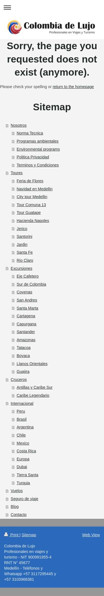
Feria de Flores (30, 181)
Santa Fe (25, 252)
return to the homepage (73, 86)
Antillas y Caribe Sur (35, 387)
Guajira (23, 371)
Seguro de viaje (24, 499)
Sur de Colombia (31, 284)
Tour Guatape (29, 212)
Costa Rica (26, 451)
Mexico (23, 443)
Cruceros (19, 379)
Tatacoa (24, 347)
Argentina (25, 427)
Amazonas (26, 340)
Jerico (22, 228)
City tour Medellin (32, 196)
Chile (21, 435)
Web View (91, 535)
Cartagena (26, 316)
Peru (21, 411)
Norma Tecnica (30, 133)
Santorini (24, 236)
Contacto (19, 514)
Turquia (23, 483)
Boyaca (23, 355)
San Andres (27, 300)
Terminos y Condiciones (38, 165)
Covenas (24, 292)
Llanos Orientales (32, 363)
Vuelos (17, 490)
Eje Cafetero (28, 276)
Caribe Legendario (33, 395)
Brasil (22, 419)
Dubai (22, 467)
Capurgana (26, 324)
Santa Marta (27, 308)
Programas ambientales (38, 141)
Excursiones (21, 268)
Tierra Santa (27, 475)
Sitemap (29, 535)
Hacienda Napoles (33, 220)
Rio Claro (25, 260)
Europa (23, 459)
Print (11, 535)
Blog (15, 506)
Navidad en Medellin (35, 189)
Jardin (22, 244)
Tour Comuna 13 (31, 205)
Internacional (22, 403)
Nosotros (19, 125)
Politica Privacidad (33, 157)
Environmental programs (38, 149)
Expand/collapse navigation (52, 7)
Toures (17, 173)
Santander (26, 332)
